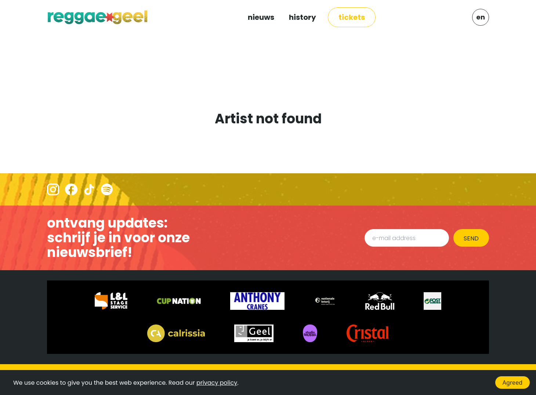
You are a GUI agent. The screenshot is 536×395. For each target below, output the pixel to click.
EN (480, 17)
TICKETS (351, 17)
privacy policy (216, 382)
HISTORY (302, 17)
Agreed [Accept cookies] (512, 382)
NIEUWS (261, 17)
